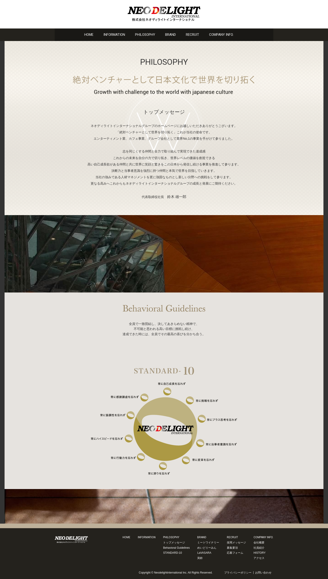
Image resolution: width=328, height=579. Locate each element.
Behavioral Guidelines (176, 547)
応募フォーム (235, 552)
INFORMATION (114, 35)
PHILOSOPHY (145, 35)
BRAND (170, 35)
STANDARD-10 (172, 552)
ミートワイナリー (208, 542)
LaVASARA (204, 552)
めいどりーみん (206, 547)
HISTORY (260, 552)
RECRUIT (192, 35)
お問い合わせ (243, 35)
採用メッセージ (236, 542)
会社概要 (259, 542)
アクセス (259, 558)
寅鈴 (200, 558)
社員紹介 (259, 547)
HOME (88, 35)
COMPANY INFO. (221, 35)
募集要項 (232, 547)
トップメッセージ (174, 542)
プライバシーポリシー (237, 572)
